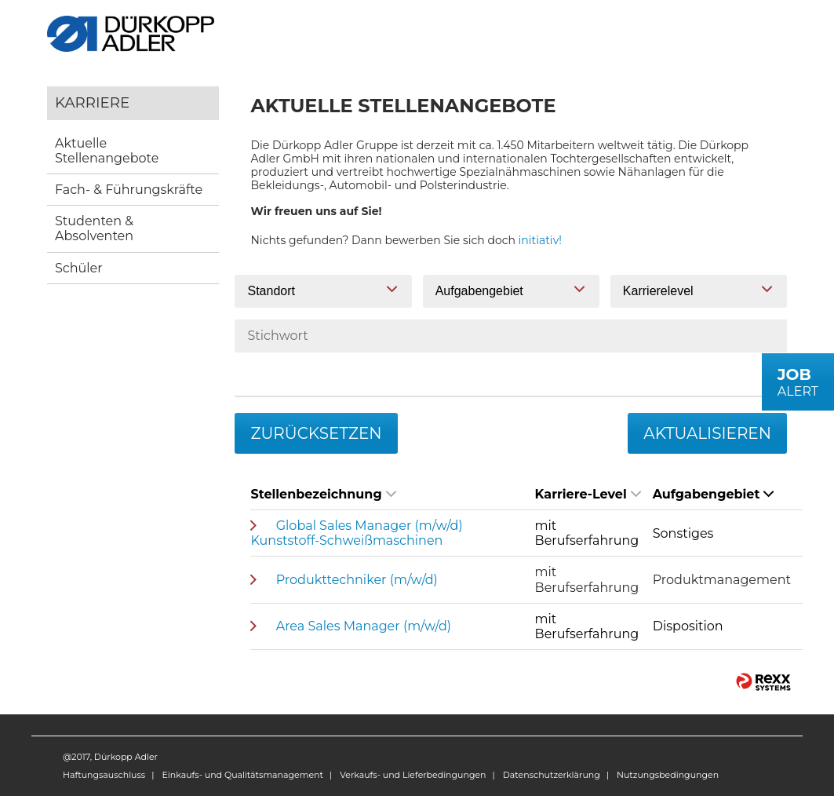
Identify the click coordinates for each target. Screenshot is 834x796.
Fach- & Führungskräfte (128, 189)
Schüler (79, 268)
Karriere (92, 102)
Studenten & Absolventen (94, 228)
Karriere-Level (588, 494)
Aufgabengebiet (713, 494)
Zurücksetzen (315, 433)
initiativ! (540, 240)
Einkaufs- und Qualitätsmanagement (242, 774)
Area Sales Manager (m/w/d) (363, 626)
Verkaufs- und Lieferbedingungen (413, 774)
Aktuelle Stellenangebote (106, 151)
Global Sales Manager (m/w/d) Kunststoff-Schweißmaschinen (356, 533)
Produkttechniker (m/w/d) (357, 579)
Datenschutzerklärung (551, 774)
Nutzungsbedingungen (668, 774)
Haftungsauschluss (104, 774)
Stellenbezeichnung (322, 494)
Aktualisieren (707, 433)
